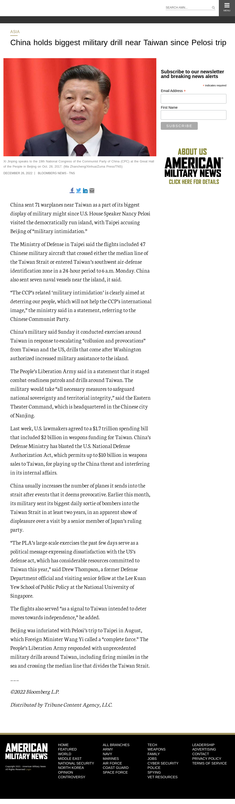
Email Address (173, 91)
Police (154, 768)
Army (108, 749)
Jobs (152, 759)
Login (28, 769)
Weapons (157, 749)
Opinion (65, 772)
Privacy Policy (206, 759)
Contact (200, 754)
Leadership (203, 745)
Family (154, 754)
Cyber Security (163, 763)
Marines (111, 759)
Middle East (70, 759)
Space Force (115, 772)
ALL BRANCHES (116, 745)
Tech (152, 745)
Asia (15, 32)
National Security (76, 763)
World (64, 754)
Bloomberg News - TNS (56, 173)
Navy (107, 754)
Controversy (71, 777)
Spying (154, 772)
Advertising (204, 749)
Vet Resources (163, 777)
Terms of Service (209, 763)
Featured (67, 749)
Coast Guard (116, 768)
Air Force (112, 763)
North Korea (71, 768)
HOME (63, 745)
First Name (169, 107)
